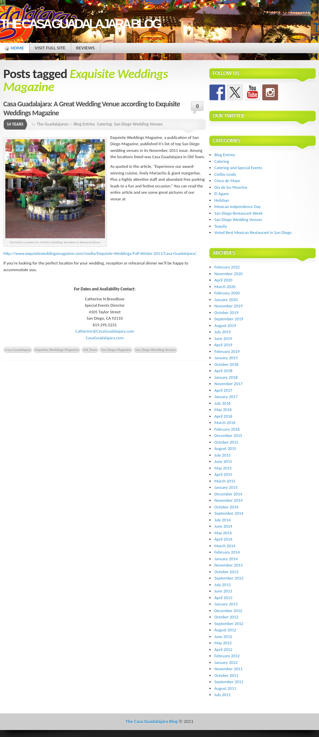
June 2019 (223, 338)
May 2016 (223, 409)
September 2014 (228, 513)
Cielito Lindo (225, 174)
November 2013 (228, 565)
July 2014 (222, 519)
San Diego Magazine (116, 349)
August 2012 (225, 629)
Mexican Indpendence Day (237, 206)
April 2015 (223, 474)
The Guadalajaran (52, 124)
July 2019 (222, 331)
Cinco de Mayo (227, 180)
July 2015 (222, 455)
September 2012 (228, 623)
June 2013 (223, 590)
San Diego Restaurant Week (238, 213)
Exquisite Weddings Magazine (57, 349)
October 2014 (226, 506)
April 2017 (223, 390)
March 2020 (224, 286)
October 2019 (226, 312)
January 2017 (226, 396)
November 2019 (228, 305)
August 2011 (225, 688)
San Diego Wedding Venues (138, 124)
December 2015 (228, 435)
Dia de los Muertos (230, 187)
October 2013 (226, 571)
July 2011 (222, 694)
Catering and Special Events (238, 167)
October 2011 (226, 675)
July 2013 (222, 584)
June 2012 (223, 636)
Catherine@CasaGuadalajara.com (104, 331)
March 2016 (224, 422)
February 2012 (227, 655)
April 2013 (223, 597)
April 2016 (223, 416)
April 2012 (223, 649)
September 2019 (228, 318)
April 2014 (223, 539)
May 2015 (223, 468)
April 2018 (223, 370)
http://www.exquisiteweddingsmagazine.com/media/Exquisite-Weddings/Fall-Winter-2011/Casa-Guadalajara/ (99, 253)
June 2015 (223, 461)
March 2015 (224, 480)
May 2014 (223, 532)
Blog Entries (84, 124)
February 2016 (227, 429)
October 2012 (226, 616)
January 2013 (226, 603)
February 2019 (227, 351)
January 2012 (226, 662)
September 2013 (228, 578)
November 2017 (228, 383)
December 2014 (228, 493)
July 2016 (222, 403)
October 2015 (226, 442)
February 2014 (227, 552)
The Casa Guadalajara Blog (80, 24)
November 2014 (228, 500)
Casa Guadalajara (18, 349)
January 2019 (226, 357)
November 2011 (228, 668)
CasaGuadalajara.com (105, 337)
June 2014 (223, 526)
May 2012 (223, 642)
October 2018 (226, 364)
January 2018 (226, 377)
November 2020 (228, 273)
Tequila (220, 226)
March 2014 (224, 545)
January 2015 (226, 487)
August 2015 (225, 448)
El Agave (221, 193)
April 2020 (223, 279)
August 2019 (225, 325)
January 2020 (226, 299)
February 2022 (227, 266)
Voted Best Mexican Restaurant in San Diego (252, 232)
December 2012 (228, 610)
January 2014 (226, 558)
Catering (104, 124)
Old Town (90, 349)
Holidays (221, 200)
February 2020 (227, 292)
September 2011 (228, 681)
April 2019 (223, 344)
